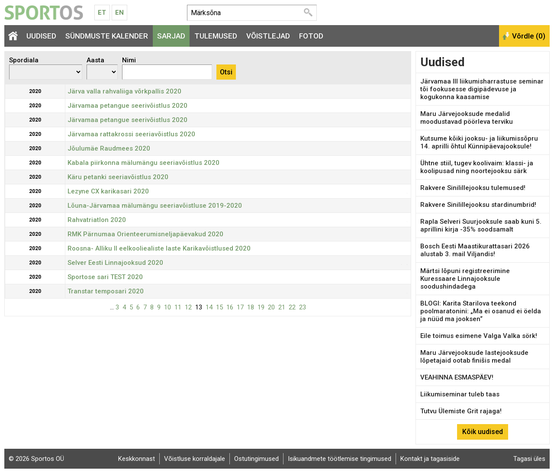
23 (302, 307)
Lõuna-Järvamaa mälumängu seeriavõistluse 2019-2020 (155, 205)
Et (102, 12)
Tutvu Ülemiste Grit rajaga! (461, 411)
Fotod (311, 36)
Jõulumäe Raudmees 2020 (109, 148)
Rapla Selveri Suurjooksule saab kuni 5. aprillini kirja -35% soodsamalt (480, 225)
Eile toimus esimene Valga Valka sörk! (478, 336)
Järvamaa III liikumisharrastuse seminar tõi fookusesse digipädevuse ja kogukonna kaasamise (482, 89)
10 (167, 307)
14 (209, 307)
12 (188, 307)
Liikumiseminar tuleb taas (459, 394)
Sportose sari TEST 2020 (105, 277)
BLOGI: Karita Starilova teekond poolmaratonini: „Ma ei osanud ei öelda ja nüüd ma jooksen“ (480, 311)
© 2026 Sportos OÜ (36, 459)
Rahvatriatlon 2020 (97, 220)
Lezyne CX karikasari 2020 (108, 191)
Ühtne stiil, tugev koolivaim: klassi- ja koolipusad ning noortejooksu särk (476, 167)
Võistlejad (268, 36)
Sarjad (171, 36)
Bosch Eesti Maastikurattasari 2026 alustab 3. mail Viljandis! (475, 250)
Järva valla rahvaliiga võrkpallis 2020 (124, 91)
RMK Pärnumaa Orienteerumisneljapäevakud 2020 (145, 234)
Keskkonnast (136, 459)
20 (271, 307)
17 (240, 307)
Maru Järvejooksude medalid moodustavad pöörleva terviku (466, 117)
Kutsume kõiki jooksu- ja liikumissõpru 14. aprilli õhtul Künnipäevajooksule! (479, 142)
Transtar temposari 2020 (106, 291)
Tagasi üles (529, 459)
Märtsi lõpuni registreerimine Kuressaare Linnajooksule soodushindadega (465, 278)
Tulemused (215, 36)
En (119, 12)
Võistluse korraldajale (194, 459)
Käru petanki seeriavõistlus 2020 (118, 177)
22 (292, 307)
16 (229, 307)
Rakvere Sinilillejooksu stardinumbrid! (478, 205)
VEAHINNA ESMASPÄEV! (456, 377)
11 (177, 307)
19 (261, 307)
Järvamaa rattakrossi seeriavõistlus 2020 (131, 134)
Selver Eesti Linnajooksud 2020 (115, 263)
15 (219, 307)
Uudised (41, 36)
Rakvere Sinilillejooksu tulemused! (472, 188)
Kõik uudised (482, 432)
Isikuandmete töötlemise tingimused (339, 459)
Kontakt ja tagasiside (430, 459)
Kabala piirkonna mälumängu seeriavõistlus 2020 (143, 163)
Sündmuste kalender (106, 36)
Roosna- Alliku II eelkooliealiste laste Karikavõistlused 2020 (159, 248)
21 (281, 307)
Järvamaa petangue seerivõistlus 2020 (127, 105)
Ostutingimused (256, 459)
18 (250, 307)
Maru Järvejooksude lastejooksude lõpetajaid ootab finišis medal (474, 356)
